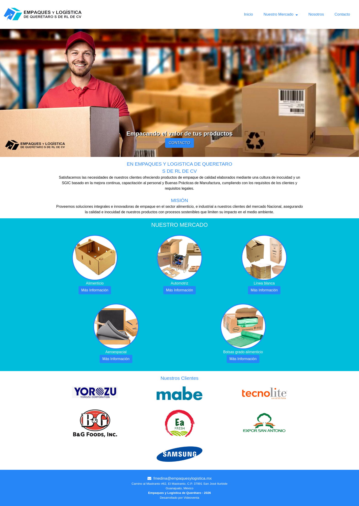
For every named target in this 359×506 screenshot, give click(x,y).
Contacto (342, 14)
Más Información (94, 290)
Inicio (248, 14)
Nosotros (316, 14)
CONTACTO (179, 143)
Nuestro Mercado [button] (281, 14)
